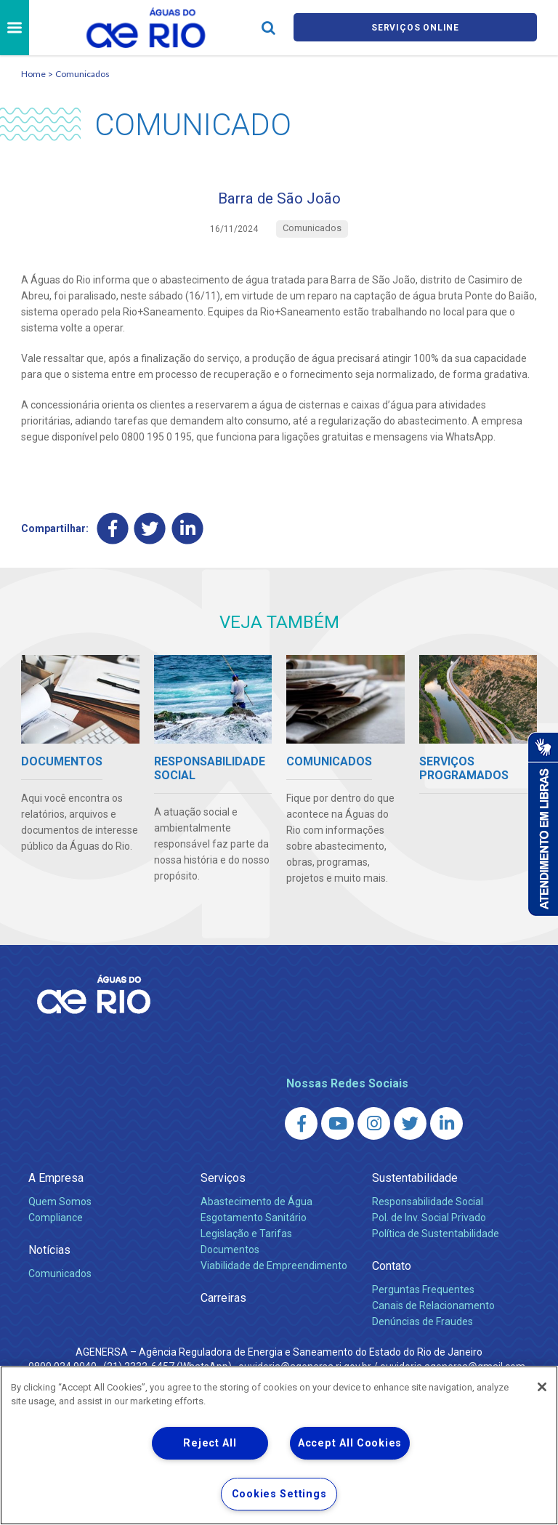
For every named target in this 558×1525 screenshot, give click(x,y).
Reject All (209, 1443)
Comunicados (82, 73)
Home (33, 73)
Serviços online (416, 28)
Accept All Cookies (350, 1443)
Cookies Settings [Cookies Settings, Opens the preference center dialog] (279, 1494)
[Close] (542, 1387)
